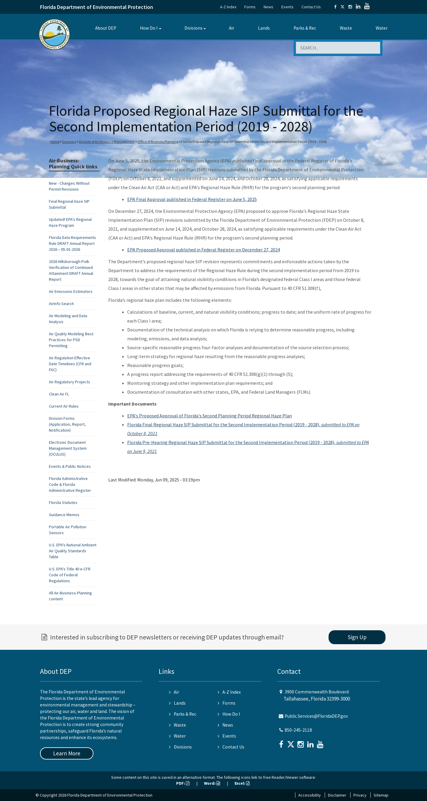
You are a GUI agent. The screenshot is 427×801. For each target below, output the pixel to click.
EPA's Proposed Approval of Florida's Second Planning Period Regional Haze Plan (209, 416)
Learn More (66, 753)
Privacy (360, 795)
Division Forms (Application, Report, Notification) (67, 424)
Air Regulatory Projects (69, 381)
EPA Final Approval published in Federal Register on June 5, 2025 (192, 199)
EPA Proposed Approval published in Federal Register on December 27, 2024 (203, 250)
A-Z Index (228, 6)
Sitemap (381, 795)
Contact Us (311, 6)
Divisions (193, 28)
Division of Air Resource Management (107, 141)
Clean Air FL (59, 394)
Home (54, 141)
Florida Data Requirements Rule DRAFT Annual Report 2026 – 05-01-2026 (72, 243)
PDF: (182, 783)
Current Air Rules (64, 406)
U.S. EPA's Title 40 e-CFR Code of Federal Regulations (69, 574)
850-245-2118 (298, 730)
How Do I (148, 28)
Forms (250, 6)
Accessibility (309, 795)
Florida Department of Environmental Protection (96, 7)
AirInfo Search (61, 303)
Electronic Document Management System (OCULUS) (68, 448)
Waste (346, 28)
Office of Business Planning (158, 141)
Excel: (242, 783)
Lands (264, 28)
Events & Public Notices (70, 466)
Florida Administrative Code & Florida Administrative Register (70, 484)
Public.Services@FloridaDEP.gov (316, 716)
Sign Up (357, 637)
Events (287, 6)
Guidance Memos (64, 514)
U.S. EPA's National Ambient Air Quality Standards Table (72, 550)
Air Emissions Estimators (71, 291)
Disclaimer (337, 795)
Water (382, 28)
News (268, 6)
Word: (212, 783)
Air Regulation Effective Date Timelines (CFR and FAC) (70, 363)
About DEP (105, 28)
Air (231, 28)
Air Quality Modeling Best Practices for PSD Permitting (71, 339)
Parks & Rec (305, 28)
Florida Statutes (63, 502)
